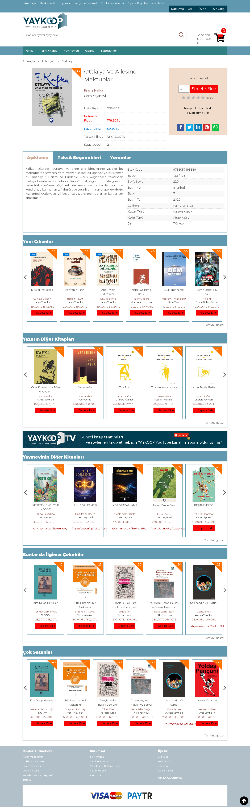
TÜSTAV (85, 615)
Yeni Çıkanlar (38, 241)
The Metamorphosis (204, 387)
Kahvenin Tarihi (108, 289)
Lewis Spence (141, 298)
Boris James (207, 709)
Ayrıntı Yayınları (85, 399)
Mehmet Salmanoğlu (85, 611)
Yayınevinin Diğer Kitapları (53, 457)
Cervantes (125, 399)
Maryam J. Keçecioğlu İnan (210, 298)
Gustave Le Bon (75, 298)
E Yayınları (45, 615)
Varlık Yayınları (125, 615)
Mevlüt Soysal (42, 298)
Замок (45, 387)
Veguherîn (124, 387)
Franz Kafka (45, 396)
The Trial (164, 387)
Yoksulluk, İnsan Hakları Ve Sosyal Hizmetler (174, 704)
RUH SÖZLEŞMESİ (124, 505)
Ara (181, 35)
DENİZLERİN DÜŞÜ (45, 505)
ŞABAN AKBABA (45, 514)
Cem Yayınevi (45, 517)
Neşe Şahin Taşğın (204, 611)
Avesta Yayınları (207, 712)
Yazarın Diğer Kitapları (48, 339)
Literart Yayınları (164, 399)
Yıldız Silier (164, 611)
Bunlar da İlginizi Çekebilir (53, 554)
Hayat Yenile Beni (204, 505)
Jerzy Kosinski (45, 611)
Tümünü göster (214, 324)
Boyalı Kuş (45, 603)
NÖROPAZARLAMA (164, 505)
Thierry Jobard (174, 298)
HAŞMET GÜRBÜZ (125, 514)
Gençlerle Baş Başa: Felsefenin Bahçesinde (141, 704)
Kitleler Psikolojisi (75, 289)
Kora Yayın (207, 302)
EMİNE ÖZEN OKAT (164, 514)
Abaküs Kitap (45, 399)
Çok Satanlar (37, 652)
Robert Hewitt (108, 298)
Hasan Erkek (204, 514)
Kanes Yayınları (42, 302)
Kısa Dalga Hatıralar (85, 603)
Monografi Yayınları (174, 302)
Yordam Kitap (164, 615)
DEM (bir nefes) (207, 289)
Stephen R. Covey (125, 611)
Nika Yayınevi (204, 615)
